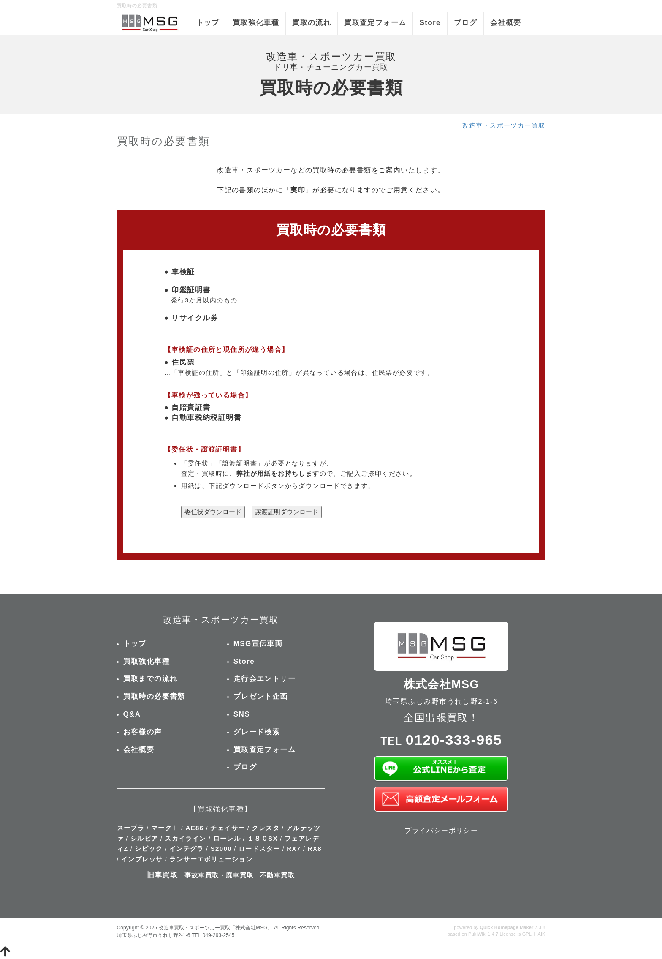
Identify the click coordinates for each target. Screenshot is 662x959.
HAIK (539, 934)
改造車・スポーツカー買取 (503, 125)
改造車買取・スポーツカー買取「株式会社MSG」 (215, 928)
